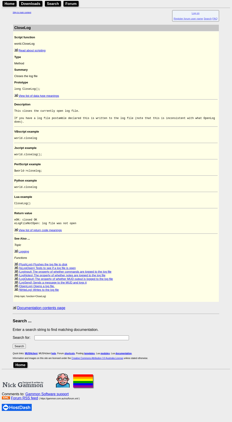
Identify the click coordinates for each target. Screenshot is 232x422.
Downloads (30, 4)
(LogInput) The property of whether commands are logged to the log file (65, 278)
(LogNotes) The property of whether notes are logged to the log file (62, 282)
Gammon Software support (47, 401)
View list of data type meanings (39, 96)
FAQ (215, 18)
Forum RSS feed (24, 405)
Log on (195, 13)
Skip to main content (22, 12)
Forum (71, 4)
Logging (24, 258)
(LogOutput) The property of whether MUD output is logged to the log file (66, 285)
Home (9, 4)
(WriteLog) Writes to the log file (39, 296)
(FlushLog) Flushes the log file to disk (43, 271)
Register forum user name (188, 18)
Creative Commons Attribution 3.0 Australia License (97, 365)
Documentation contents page (41, 314)
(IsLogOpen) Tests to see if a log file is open (47, 274)
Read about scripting (32, 50)
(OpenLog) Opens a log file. (37, 292)
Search (53, 4)
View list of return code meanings (40, 236)
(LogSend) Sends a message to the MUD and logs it (53, 289)
